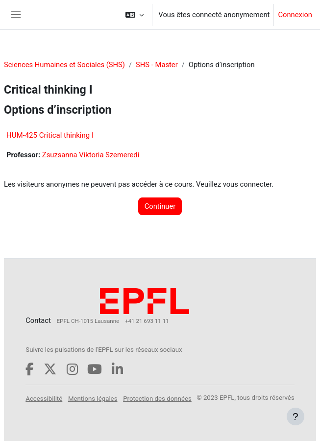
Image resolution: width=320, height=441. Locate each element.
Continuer (160, 206)
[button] (134, 14)
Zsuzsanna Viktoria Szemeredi (90, 154)
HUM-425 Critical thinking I (50, 135)
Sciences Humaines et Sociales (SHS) (64, 64)
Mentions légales (93, 398)
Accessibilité (43, 398)
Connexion (295, 14)
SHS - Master (157, 64)
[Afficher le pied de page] (295, 416)
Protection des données (157, 398)
